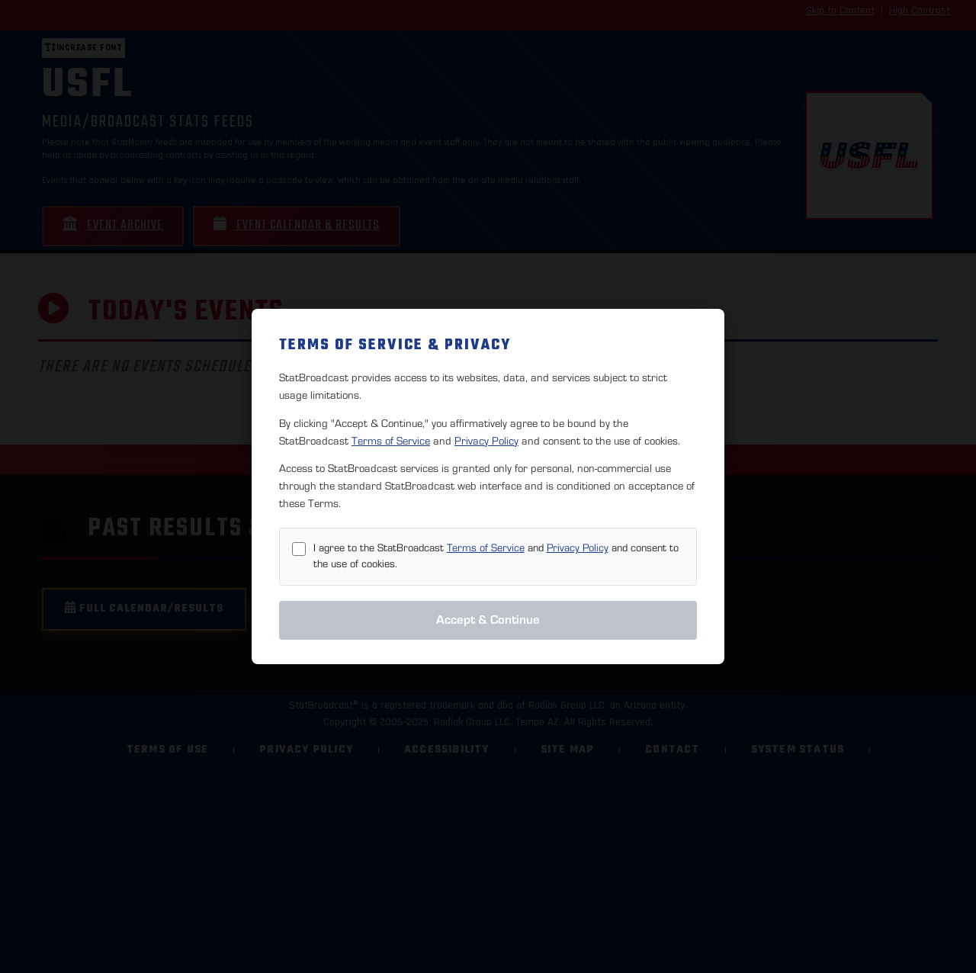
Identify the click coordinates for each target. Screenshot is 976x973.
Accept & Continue (488, 620)
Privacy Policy (486, 441)
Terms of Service (391, 441)
